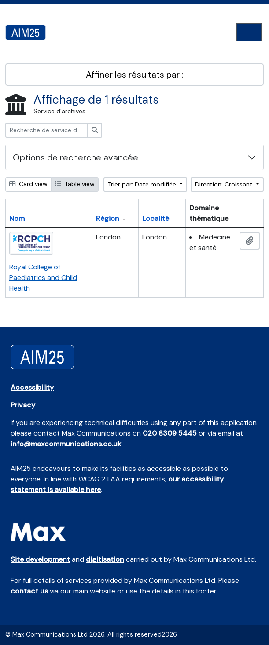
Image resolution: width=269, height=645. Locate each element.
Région (107, 218)
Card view (28, 184)
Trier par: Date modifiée (143, 184)
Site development (40, 559)
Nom (17, 218)
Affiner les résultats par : (135, 74)
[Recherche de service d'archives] (46, 130)
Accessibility (32, 387)
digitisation (105, 559)
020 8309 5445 (170, 433)
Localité (155, 218)
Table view (75, 184)
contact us (29, 591)
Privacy (23, 405)
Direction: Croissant (224, 184)
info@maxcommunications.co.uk (66, 443)
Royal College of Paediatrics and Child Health (43, 277)
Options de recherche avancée (75, 157)
